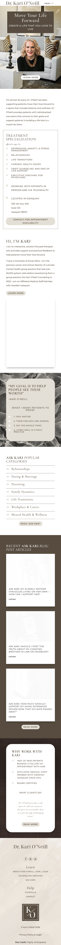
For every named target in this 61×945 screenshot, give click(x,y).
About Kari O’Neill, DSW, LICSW (30, 871)
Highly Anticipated (36, 942)
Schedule (30, 892)
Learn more (30, 77)
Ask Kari (30, 880)
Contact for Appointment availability (30, 221)
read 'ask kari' (30, 524)
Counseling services (30, 876)
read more (30, 727)
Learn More (16, 293)
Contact (30, 897)
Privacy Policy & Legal (30, 935)
